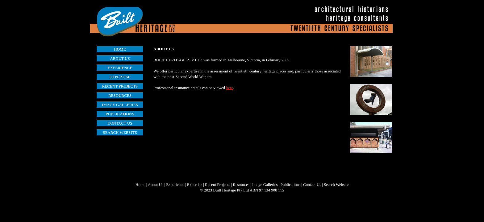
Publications (290, 184)
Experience (175, 184)
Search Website (336, 184)
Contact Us (312, 184)
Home (140, 184)
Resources (241, 184)
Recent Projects (217, 184)
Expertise (194, 184)
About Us (155, 184)
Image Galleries (265, 184)
